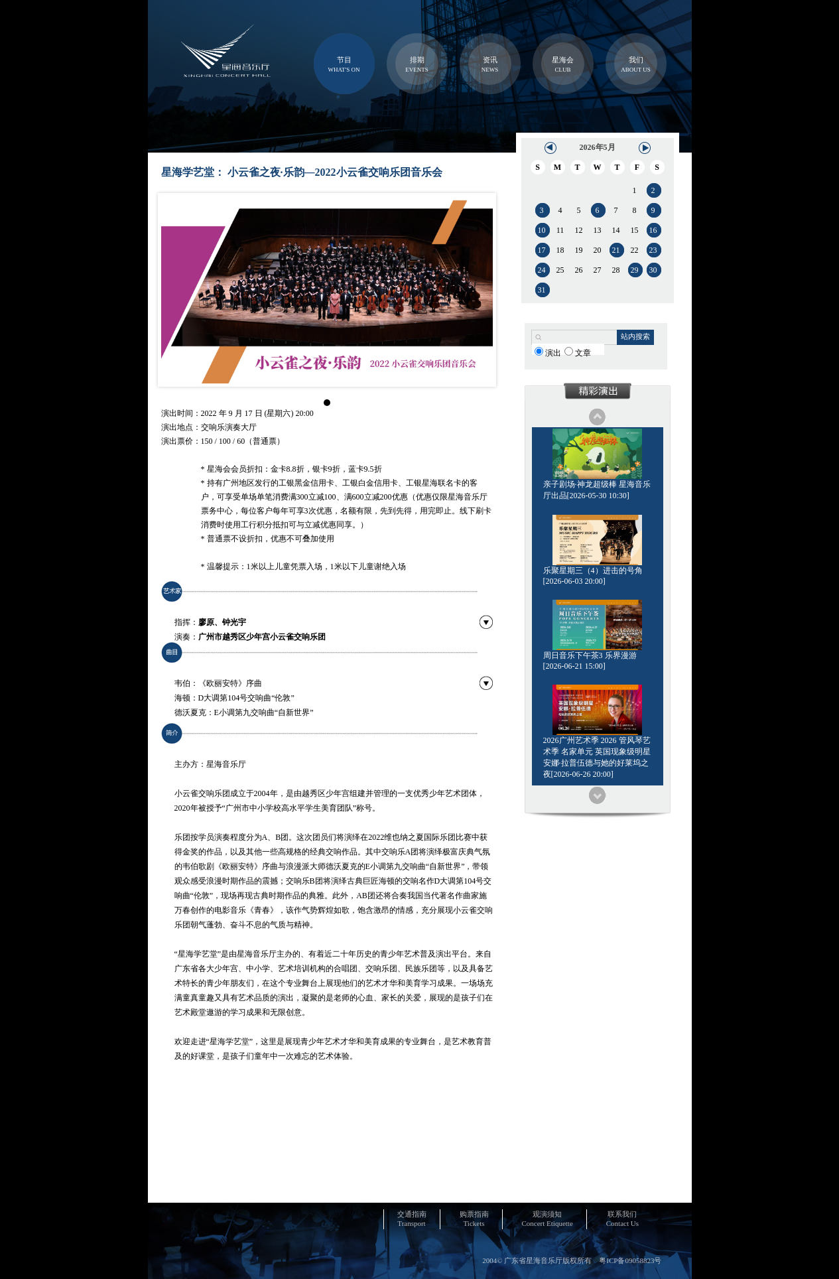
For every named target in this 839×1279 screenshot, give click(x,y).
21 (616, 250)
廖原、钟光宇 (222, 622)
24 (542, 270)
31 (542, 290)
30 (653, 270)
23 (653, 250)
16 (653, 230)
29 (635, 270)
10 (542, 230)
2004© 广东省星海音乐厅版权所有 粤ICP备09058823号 (571, 1260)
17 (542, 250)
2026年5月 (597, 147)
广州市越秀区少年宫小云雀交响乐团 (262, 636)
